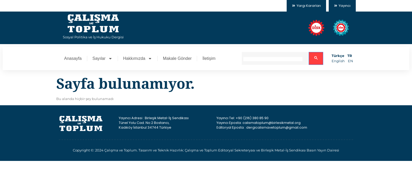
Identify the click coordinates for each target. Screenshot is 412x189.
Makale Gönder (177, 58)
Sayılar (102, 58)
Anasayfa (73, 58)
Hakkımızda (137, 58)
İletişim (208, 58)
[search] (272, 59)
